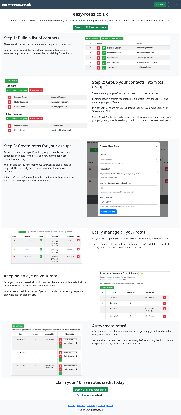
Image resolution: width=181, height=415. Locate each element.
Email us (81, 395)
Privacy (81, 405)
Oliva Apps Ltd (105, 405)
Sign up (160, 4)
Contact (91, 405)
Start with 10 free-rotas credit (90, 27)
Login (173, 4)
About (71, 405)
